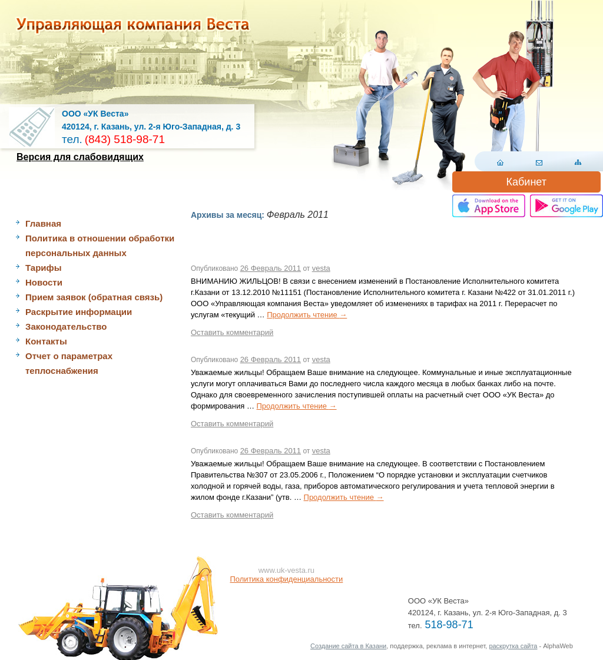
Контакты (46, 341)
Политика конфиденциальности (286, 579)
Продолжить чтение (307, 314)
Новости (43, 282)
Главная (43, 223)
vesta (321, 268)
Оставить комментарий (232, 332)
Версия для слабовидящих (80, 157)
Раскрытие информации (78, 312)
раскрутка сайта (513, 645)
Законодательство (66, 326)
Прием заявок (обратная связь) (94, 297)
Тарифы (43, 268)
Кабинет (526, 182)
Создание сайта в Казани (348, 645)
